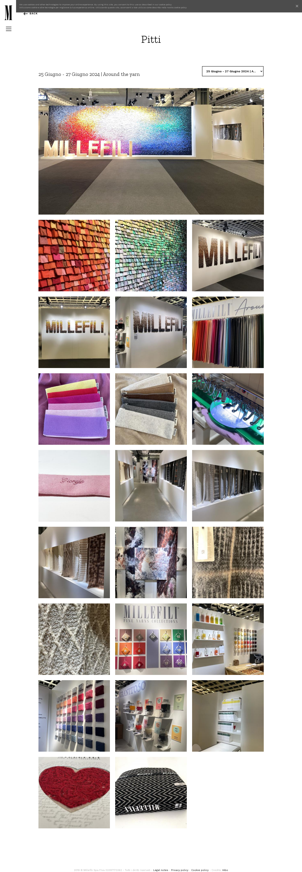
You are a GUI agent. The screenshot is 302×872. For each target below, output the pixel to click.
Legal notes (160, 870)
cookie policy (165, 4)
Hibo (225, 870)
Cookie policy (200, 870)
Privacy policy (179, 870)
